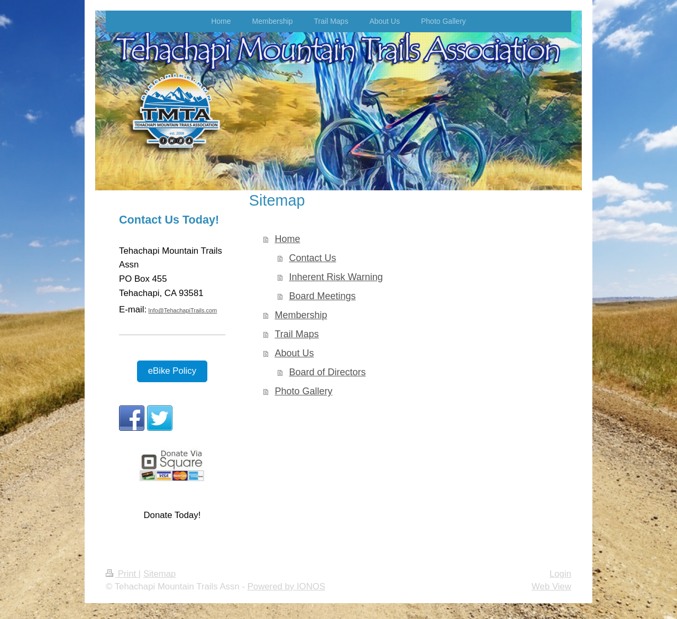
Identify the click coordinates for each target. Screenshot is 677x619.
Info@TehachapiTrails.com (182, 310)
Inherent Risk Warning (335, 277)
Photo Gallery (303, 391)
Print (122, 574)
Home (287, 239)
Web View (551, 586)
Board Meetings (322, 296)
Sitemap (159, 574)
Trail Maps (296, 334)
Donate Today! (171, 515)
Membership (301, 315)
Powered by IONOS (286, 586)
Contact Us (312, 258)
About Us (294, 353)
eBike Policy (172, 371)
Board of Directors (327, 372)
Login (560, 574)
